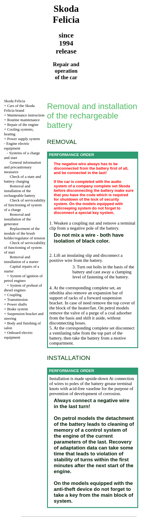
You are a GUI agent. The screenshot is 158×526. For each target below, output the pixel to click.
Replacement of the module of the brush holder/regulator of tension (24, 233)
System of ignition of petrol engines (23, 278)
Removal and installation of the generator (17, 219)
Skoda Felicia (14, 101)
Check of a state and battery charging (22, 179)
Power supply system (23, 139)
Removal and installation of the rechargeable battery (20, 191)
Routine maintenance (23, 120)
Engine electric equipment (17, 145)
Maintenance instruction (25, 115)
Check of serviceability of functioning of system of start (25, 247)
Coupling (14, 295)
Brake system (17, 309)
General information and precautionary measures (22, 167)
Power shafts (17, 304)
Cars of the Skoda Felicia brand (19, 108)
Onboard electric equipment (18, 335)
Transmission (17, 299)
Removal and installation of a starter (21, 259)
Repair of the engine (22, 124)
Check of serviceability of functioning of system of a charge (25, 205)
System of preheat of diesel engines (23, 287)
